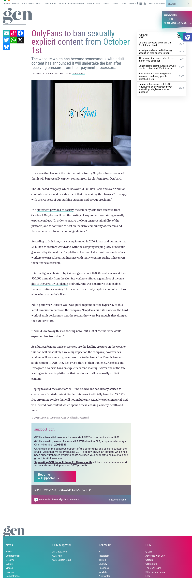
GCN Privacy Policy (155, 572)
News (15, 3)
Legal (148, 576)
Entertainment (13, 555)
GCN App (57, 555)
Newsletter (104, 576)
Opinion (10, 572)
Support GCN (93, 3)
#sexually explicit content (76, 489)
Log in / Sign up (157, 3)
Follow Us (105, 545)
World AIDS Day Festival (71, 3)
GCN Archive (50, 3)
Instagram (104, 555)
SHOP (38, 3)
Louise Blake (78, 73)
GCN (148, 545)
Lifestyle (10, 559)
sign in (62, 499)
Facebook (104, 567)
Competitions (119, 3)
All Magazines (59, 551)
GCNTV (106, 3)
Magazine (27, 3)
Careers (149, 559)
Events (9, 564)
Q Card (149, 551)
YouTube (103, 572)
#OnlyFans (50, 489)
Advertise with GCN (155, 555)
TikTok (102, 559)
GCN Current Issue (61, 559)
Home (7, 3)
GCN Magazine (62, 545)
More (131, 3)
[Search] (188, 3)
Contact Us (151, 564)
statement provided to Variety (55, 209)
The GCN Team (153, 567)
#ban (38, 489)
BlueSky (103, 564)
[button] (187, 37)
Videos (9, 567)
